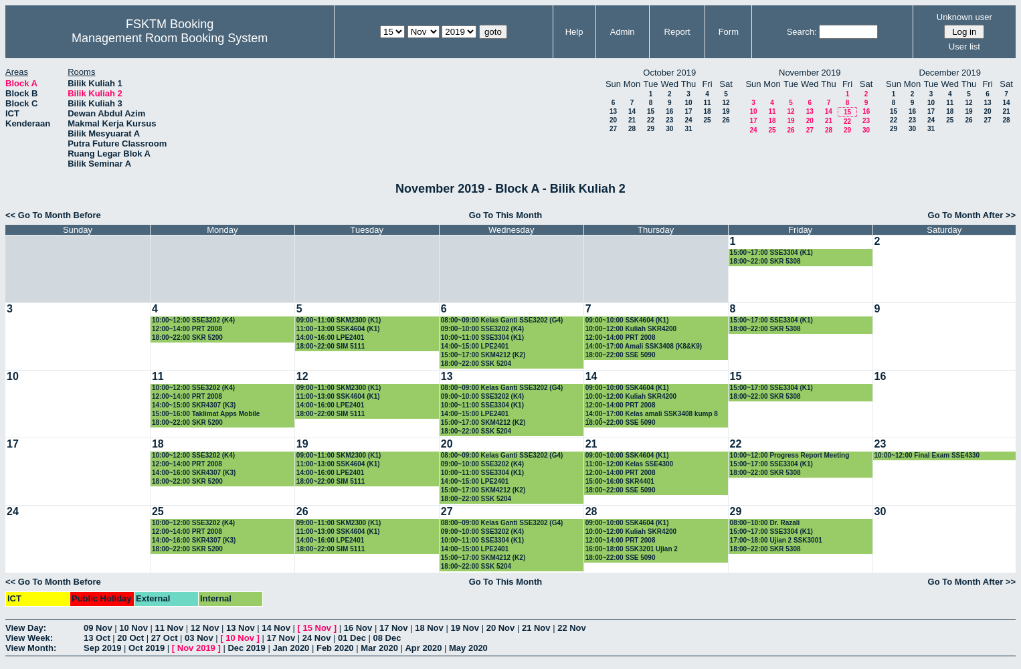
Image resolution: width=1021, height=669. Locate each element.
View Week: (29, 638)
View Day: (25, 628)
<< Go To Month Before (53, 215)
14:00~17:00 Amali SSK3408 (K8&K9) (643, 346)
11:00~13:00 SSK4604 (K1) (338, 328)
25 (707, 120)
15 (650, 111)
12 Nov (205, 628)
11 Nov (169, 628)
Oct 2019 (146, 648)
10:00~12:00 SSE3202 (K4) (193, 320)
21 (632, 120)
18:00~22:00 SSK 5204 (476, 363)
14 (632, 111)
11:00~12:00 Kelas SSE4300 (629, 464)
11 (707, 102)
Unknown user (964, 17)
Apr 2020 (423, 648)
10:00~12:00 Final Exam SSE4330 (927, 455)
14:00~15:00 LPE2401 (474, 346)
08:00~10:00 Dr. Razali (765, 523)
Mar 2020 (379, 648)
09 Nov (98, 628)
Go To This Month (506, 215)
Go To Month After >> (972, 215)
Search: (802, 32)
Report (677, 32)
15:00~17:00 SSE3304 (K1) (771, 252)
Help (574, 32)
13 (613, 111)
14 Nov (276, 628)
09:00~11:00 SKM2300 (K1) (338, 320)
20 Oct (130, 638)
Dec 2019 (246, 648)
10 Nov (133, 628)
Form (729, 32)
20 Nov (500, 628)
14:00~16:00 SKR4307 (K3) (194, 472)
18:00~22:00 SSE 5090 (620, 355)
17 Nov (393, 628)
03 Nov (199, 638)
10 (688, 102)
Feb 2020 (335, 648)
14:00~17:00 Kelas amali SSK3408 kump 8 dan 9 (651, 414)
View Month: (30, 648)
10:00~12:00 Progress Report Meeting (790, 455)
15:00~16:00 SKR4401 (619, 481)
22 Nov (571, 628)
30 (669, 128)
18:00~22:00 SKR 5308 (765, 261)
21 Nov (536, 628)
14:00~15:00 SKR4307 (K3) (194, 405)
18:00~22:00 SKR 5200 (187, 337)
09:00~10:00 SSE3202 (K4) (482, 328)
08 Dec (387, 638)
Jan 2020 (290, 648)
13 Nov (240, 628)
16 (669, 111)
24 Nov (316, 638)
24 (688, 120)
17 (688, 111)
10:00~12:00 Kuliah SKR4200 (630, 328)
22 (650, 120)
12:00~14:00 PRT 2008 (187, 328)
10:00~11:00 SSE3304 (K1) (482, 337)
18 (707, 111)
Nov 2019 (196, 648)
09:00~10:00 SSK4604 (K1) (627, 320)
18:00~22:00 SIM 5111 (330, 346)
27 (613, 128)
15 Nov (316, 628)
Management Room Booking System (170, 38)
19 (725, 111)
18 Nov (429, 628)
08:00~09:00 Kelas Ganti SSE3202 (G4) (502, 320)
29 (650, 128)
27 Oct (164, 638)
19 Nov (464, 628)
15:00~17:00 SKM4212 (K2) (483, 355)
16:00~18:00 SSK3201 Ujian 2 (631, 549)
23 (669, 120)
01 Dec (352, 638)
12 (725, 102)
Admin (622, 32)
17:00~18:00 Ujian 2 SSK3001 (776, 540)
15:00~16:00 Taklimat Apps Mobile (206, 413)
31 (688, 128)
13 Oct (97, 638)
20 (613, 120)
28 (632, 128)
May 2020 (468, 648)
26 (725, 120)
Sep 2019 (102, 648)
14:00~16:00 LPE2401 (330, 337)
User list (964, 46)
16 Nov (358, 628)
